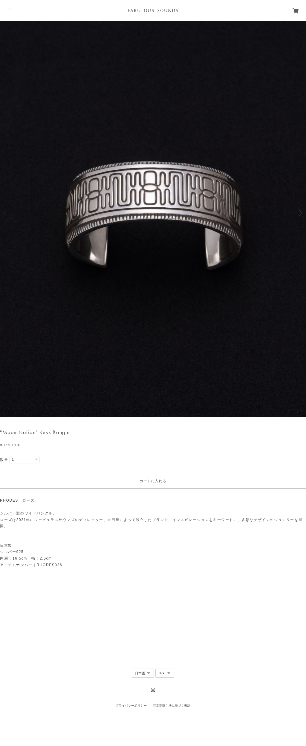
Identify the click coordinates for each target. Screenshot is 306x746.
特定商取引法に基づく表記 (171, 705)
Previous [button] (6, 213)
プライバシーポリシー (131, 705)
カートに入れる (153, 481)
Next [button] (300, 213)
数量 (4, 460)
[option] (153, 213)
